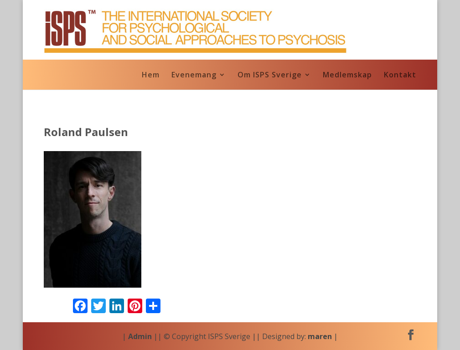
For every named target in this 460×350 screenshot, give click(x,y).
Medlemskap (347, 75)
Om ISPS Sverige (270, 75)
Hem (151, 75)
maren (320, 336)
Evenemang (194, 75)
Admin (140, 336)
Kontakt (400, 75)
